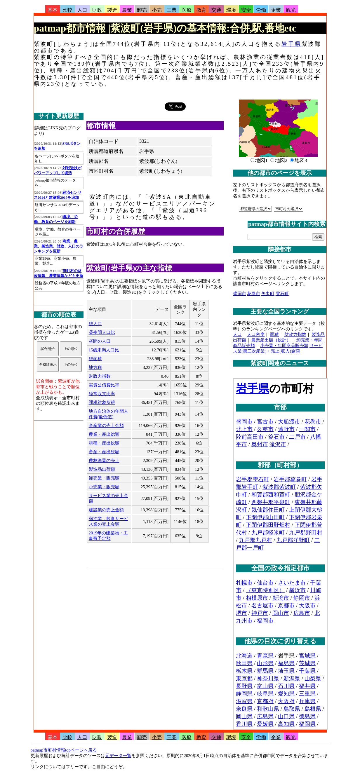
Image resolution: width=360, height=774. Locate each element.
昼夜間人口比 (102, 332)
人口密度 (256, 334)
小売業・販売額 (104, 486)
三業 (172, 10)
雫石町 (282, 293)
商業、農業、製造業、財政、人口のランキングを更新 (58, 246)
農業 (127, 10)
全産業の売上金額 (106, 425)
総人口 (95, 323)
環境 (231, 10)
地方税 (95, 367)
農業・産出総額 (104, 434)
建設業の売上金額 (106, 510)
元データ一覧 (118, 755)
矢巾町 (267, 293)
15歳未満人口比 (104, 350)
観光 (291, 10)
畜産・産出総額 (104, 451)
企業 (276, 10)
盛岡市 (239, 293)
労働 (261, 10)
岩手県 (291, 44)
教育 (201, 10)
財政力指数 (100, 376)
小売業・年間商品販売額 (284, 345)
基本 (53, 10)
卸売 (142, 10)
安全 (246, 10)
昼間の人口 (100, 341)
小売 (157, 10)
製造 (112, 10)
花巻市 (253, 293)
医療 (187, 10)
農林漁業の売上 (104, 460)
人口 (82, 10)
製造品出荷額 (102, 469)
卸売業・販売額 (104, 478)
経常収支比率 (102, 393)
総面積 (95, 358)
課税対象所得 (102, 402)
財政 (97, 10)
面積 (274, 334)
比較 (67, 10)
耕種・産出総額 (104, 443)
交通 (216, 10)
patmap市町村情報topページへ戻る (64, 750)
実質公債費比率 (104, 385)
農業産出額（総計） (271, 340)
